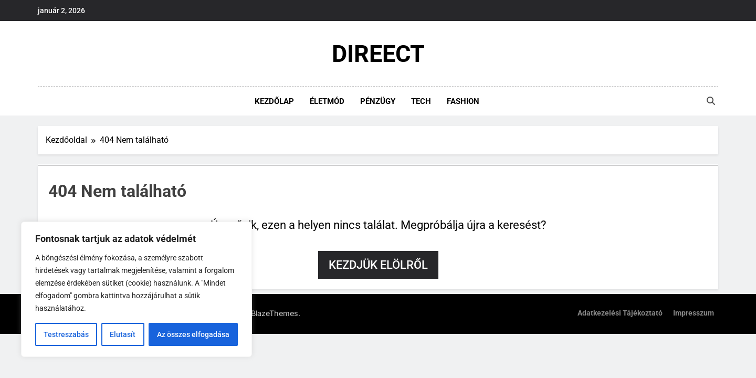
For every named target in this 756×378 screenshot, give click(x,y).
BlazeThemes (274, 313)
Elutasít (122, 334)
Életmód (327, 101)
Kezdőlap (274, 101)
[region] (136, 289)
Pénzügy (377, 101)
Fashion (463, 101)
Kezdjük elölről (378, 264)
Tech (421, 101)
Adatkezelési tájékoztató (620, 313)
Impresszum (693, 313)
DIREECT (378, 54)
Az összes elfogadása (193, 334)
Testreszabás (66, 334)
